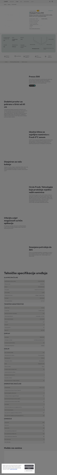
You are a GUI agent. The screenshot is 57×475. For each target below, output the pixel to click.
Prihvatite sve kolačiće (29, 465)
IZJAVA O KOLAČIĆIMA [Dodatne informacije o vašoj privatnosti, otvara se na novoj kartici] (13, 469)
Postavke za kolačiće (29, 470)
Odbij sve (29, 468)
